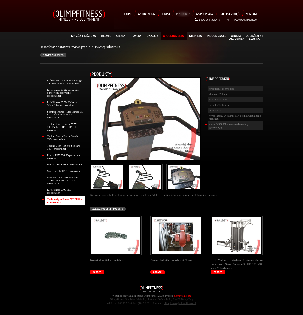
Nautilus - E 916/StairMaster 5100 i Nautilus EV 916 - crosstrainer (62, 180)
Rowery (136, 36)
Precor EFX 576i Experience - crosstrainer (63, 156)
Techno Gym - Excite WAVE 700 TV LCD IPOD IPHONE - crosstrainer (64, 126)
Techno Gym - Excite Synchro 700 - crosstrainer (63, 147)
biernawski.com (182, 295)
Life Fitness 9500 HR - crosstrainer (59, 191)
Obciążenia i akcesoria (246, 37)
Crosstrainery (173, 36)
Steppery (195, 36)
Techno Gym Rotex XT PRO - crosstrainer (64, 200)
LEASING (254, 38)
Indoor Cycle (216, 36)
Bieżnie (106, 36)
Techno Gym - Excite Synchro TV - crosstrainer (63, 138)
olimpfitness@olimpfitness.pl (180, 303)
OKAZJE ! (152, 36)
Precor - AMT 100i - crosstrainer (65, 164)
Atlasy (121, 36)
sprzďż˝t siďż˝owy (83, 36)
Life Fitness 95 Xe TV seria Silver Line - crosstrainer (62, 104)
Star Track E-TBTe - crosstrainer (65, 170)
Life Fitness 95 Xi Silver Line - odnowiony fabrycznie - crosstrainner (64, 92)
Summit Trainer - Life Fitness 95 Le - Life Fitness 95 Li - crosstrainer (65, 114)
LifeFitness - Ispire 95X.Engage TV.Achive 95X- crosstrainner (64, 82)
